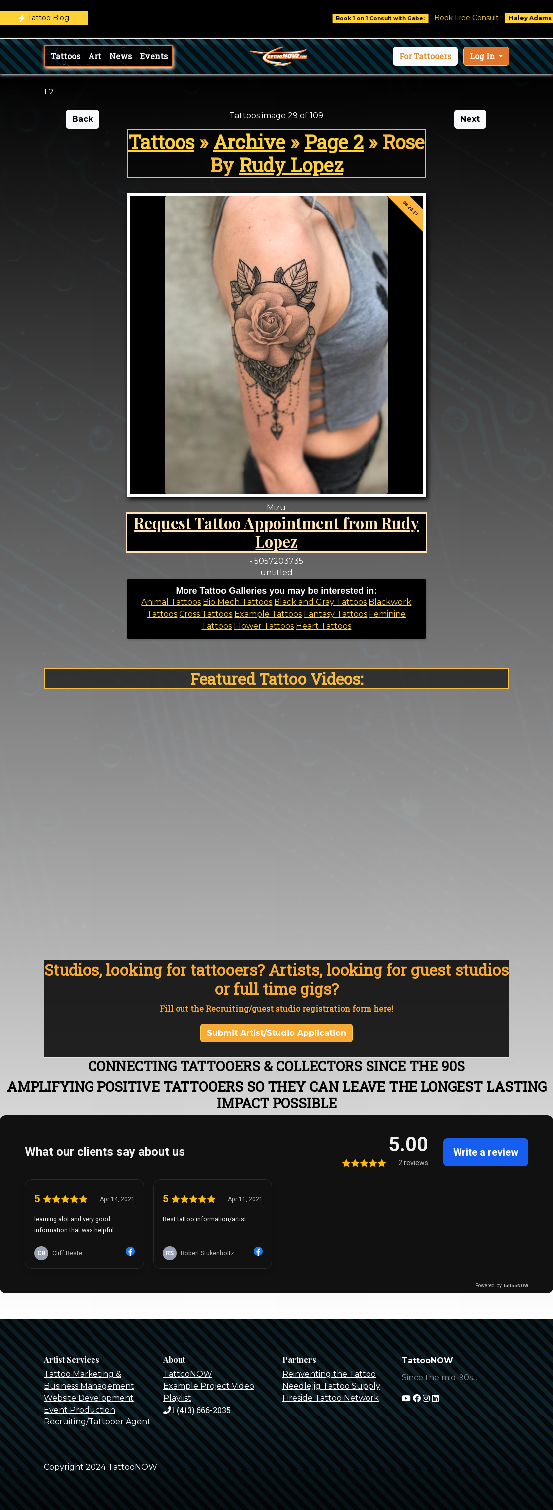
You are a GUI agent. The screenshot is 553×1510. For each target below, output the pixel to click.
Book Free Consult (474, 17)
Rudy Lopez (291, 164)
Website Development (89, 1398)
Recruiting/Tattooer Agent (97, 1421)
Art (94, 56)
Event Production (79, 1410)
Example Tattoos (268, 614)
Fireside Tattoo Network (330, 1398)
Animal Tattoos (171, 602)
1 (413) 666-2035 (197, 1410)
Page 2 (334, 141)
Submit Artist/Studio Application (276, 1033)
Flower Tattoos (264, 626)
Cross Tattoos (205, 614)
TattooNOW (187, 1374)
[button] (425, 56)
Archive (249, 141)
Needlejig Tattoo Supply (331, 1386)
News (120, 56)
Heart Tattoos (323, 626)
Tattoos (65, 56)
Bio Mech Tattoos (237, 602)
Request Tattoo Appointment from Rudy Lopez (276, 532)
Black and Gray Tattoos (320, 602)
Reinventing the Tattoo (329, 1374)
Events (154, 56)
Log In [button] (483, 56)
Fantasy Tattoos (335, 614)
